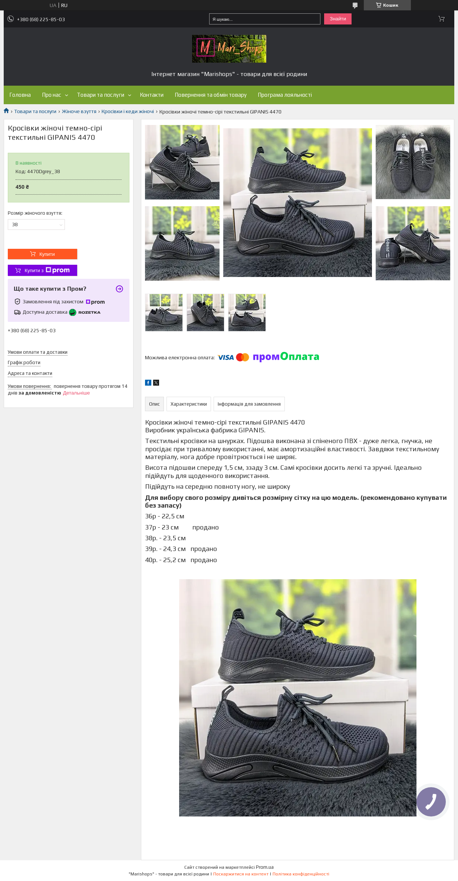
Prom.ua (265, 867)
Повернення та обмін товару (211, 95)
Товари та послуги (100, 95)
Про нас (51, 95)
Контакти (152, 95)
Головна (20, 95)
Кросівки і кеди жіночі (128, 111)
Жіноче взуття (79, 111)
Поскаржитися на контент (240, 874)
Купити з (46, 270)
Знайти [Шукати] (338, 19)
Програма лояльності (285, 95)
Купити (47, 254)
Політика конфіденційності (301, 874)
